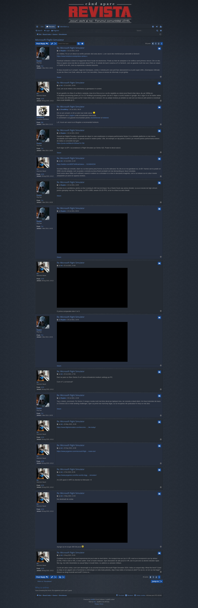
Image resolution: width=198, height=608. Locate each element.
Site (42, 26)
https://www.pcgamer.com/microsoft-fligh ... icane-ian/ (76, 451)
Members (63, 26)
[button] (153, 43)
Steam (59, 77)
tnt (37, 93)
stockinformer (95, 118)
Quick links (37, 27)
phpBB (92, 599)
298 (42, 122)
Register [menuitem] (161, 27)
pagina (72, 115)
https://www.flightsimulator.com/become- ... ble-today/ (76, 427)
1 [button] (155, 43)
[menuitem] (114, 27)
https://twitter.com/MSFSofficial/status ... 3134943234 (76, 164)
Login (48, 30)
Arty (95, 601)
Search (40, 30)
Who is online (42, 587)
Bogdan (39, 61)
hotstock (106, 118)
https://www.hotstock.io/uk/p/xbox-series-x (72, 56)
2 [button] (158, 43)
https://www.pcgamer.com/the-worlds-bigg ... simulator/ (77, 475)
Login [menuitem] (157, 27)
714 (42, 66)
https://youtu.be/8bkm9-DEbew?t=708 (70, 143)
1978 (42, 98)
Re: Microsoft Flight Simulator (70, 48)
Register (56, 30)
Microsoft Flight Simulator (49, 39)
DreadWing (40, 117)
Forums (52, 26)
